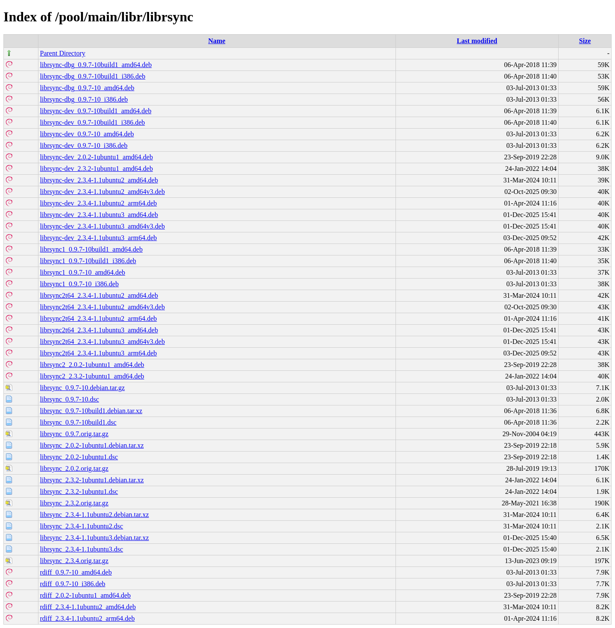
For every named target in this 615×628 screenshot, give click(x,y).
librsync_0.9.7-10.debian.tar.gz (82, 387)
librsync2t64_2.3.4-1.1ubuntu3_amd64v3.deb (102, 341)
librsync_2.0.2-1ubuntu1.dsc (79, 457)
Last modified (477, 40)
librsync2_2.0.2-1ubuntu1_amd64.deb (92, 364)
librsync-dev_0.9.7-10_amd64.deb (87, 134)
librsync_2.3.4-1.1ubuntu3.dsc (81, 549)
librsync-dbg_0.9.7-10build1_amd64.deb (96, 64)
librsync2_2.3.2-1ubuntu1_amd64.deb (92, 376)
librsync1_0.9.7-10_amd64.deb (83, 272)
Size (585, 40)
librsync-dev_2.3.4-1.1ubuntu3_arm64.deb (98, 237)
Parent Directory (62, 53)
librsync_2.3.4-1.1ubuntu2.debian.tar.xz (94, 514)
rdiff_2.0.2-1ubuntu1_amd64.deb (85, 595)
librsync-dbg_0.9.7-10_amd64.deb (87, 87)
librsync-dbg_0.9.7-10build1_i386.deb (93, 76)
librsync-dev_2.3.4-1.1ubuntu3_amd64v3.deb (102, 226)
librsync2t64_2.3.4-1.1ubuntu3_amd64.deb (99, 330)
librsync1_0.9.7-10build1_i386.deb (88, 260)
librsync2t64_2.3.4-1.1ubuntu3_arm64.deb (98, 353)
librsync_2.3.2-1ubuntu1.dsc (79, 491)
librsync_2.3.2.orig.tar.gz (74, 503)
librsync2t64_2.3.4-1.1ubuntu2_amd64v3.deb (102, 307)
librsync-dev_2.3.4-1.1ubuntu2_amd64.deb (99, 180)
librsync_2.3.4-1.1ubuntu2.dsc (81, 526)
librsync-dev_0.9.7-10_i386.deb (84, 145)
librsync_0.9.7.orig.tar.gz (74, 433)
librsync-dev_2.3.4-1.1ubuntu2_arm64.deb (98, 203)
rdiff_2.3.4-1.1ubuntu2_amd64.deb (88, 606)
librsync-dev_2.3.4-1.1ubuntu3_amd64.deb (99, 214)
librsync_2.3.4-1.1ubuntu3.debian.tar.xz (94, 537)
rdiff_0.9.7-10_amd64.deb (76, 572)
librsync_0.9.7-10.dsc (69, 399)
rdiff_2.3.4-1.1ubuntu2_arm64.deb (87, 618)
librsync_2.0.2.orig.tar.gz (74, 468)
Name (217, 40)
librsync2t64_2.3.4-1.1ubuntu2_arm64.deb (98, 318)
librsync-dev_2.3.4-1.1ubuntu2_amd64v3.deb (102, 191)
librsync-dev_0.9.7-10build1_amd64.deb (96, 110)
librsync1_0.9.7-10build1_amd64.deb (91, 249)
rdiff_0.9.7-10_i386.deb (72, 583)
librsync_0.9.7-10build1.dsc (78, 422)
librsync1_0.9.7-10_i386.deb (79, 284)
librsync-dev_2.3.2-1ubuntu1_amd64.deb (96, 168)
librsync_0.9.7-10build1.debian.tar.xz (91, 410)
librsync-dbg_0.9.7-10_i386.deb (84, 99)
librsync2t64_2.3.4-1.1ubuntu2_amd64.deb (99, 295)
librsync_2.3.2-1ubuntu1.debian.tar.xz (92, 480)
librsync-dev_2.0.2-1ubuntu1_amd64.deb (96, 157)
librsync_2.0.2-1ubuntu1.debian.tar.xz (92, 445)
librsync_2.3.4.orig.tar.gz (74, 560)
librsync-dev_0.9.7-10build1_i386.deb (92, 122)
